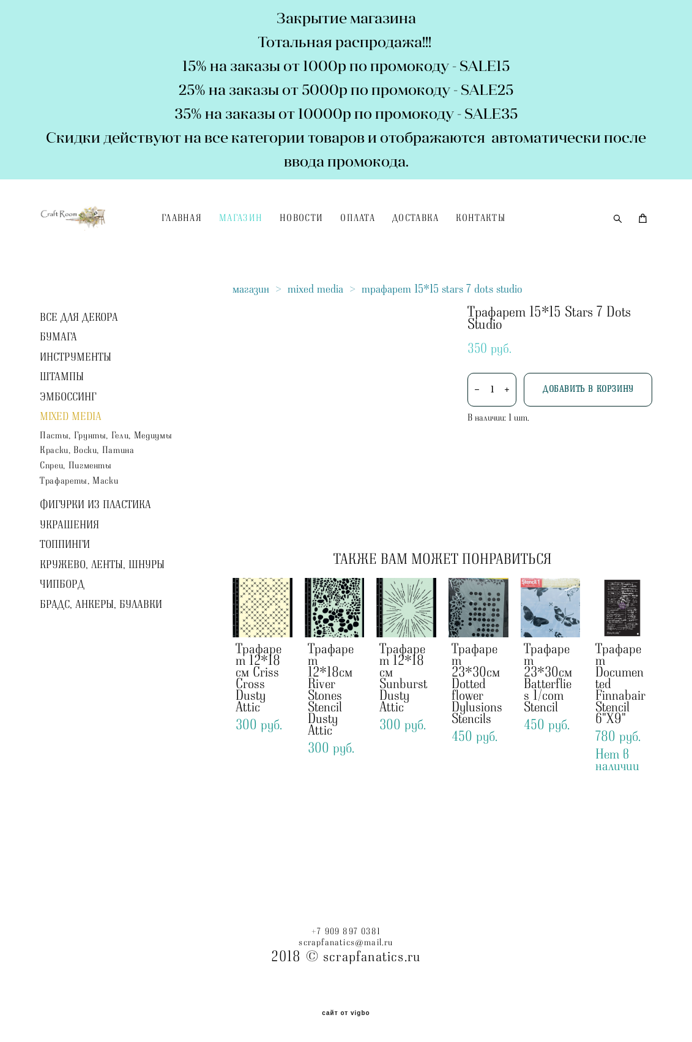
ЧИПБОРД (62, 635)
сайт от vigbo (346, 1011)
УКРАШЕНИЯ (69, 575)
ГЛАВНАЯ (243, 244)
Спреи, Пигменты (76, 515)
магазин (251, 339)
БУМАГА (58, 387)
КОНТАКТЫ (542, 244)
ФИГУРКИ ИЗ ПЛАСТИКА (95, 555)
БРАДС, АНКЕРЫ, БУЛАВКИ (101, 655)
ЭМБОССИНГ (68, 447)
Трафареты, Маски (79, 531)
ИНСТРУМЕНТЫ (75, 407)
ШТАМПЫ (62, 427)
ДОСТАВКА (478, 244)
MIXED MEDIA (71, 467)
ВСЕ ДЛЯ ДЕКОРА (79, 367)
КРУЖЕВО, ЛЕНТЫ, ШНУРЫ (102, 615)
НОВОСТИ (363, 244)
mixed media (315, 339)
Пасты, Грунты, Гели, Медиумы (106, 485)
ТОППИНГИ (65, 595)
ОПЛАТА (420, 244)
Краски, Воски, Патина (87, 500)
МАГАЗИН (303, 244)
